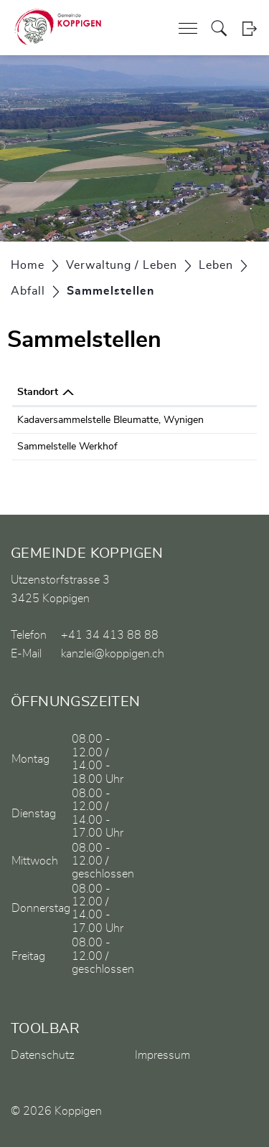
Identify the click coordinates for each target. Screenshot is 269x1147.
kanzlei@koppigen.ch (112, 654)
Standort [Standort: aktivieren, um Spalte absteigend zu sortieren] (37, 392)
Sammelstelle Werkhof (67, 447)
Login (249, 28)
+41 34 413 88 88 (110, 635)
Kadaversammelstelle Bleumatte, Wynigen (110, 420)
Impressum (162, 1055)
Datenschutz (43, 1055)
